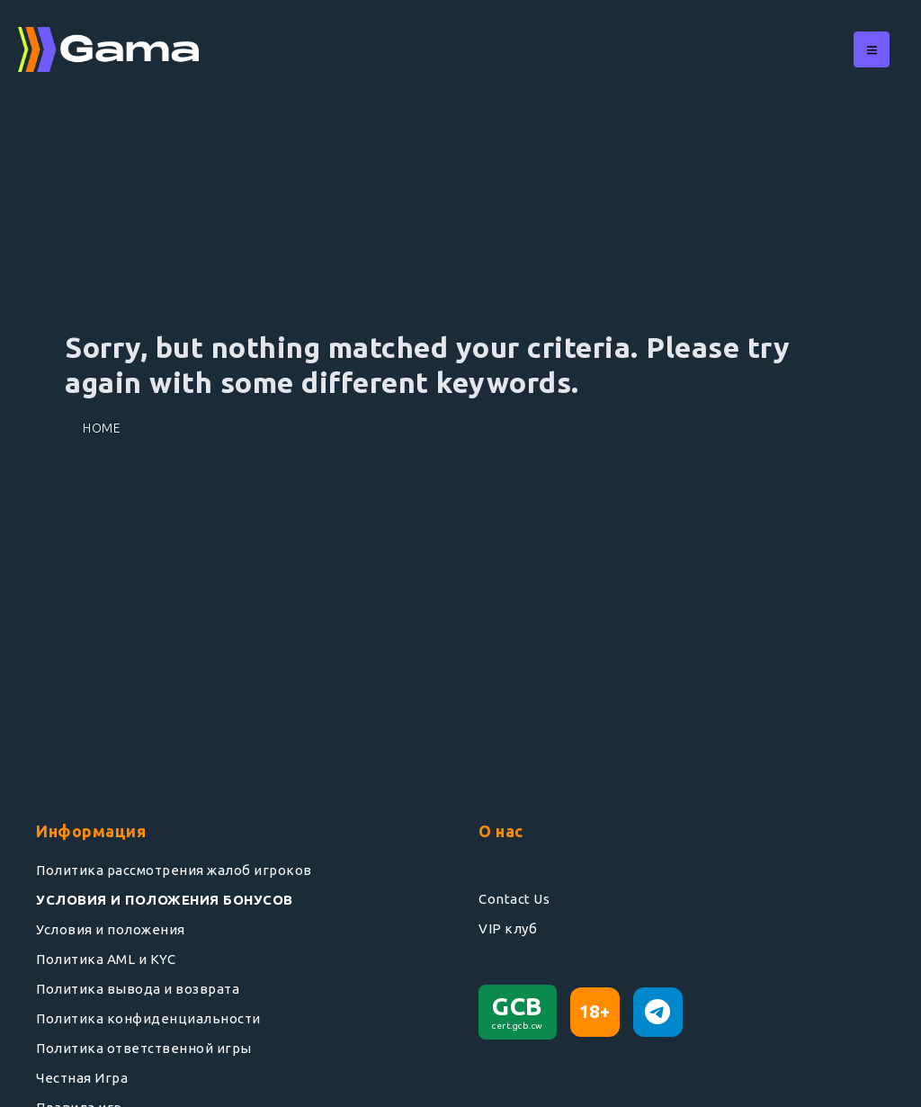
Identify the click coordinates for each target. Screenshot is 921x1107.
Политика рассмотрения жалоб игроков (174, 870)
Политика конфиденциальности (148, 1018)
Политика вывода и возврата (137, 988)
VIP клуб (507, 928)
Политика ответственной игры (144, 1048)
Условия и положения (110, 929)
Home (102, 428)
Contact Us (514, 898)
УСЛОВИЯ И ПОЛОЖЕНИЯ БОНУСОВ (164, 899)
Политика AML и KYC (105, 959)
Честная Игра (82, 1077)
